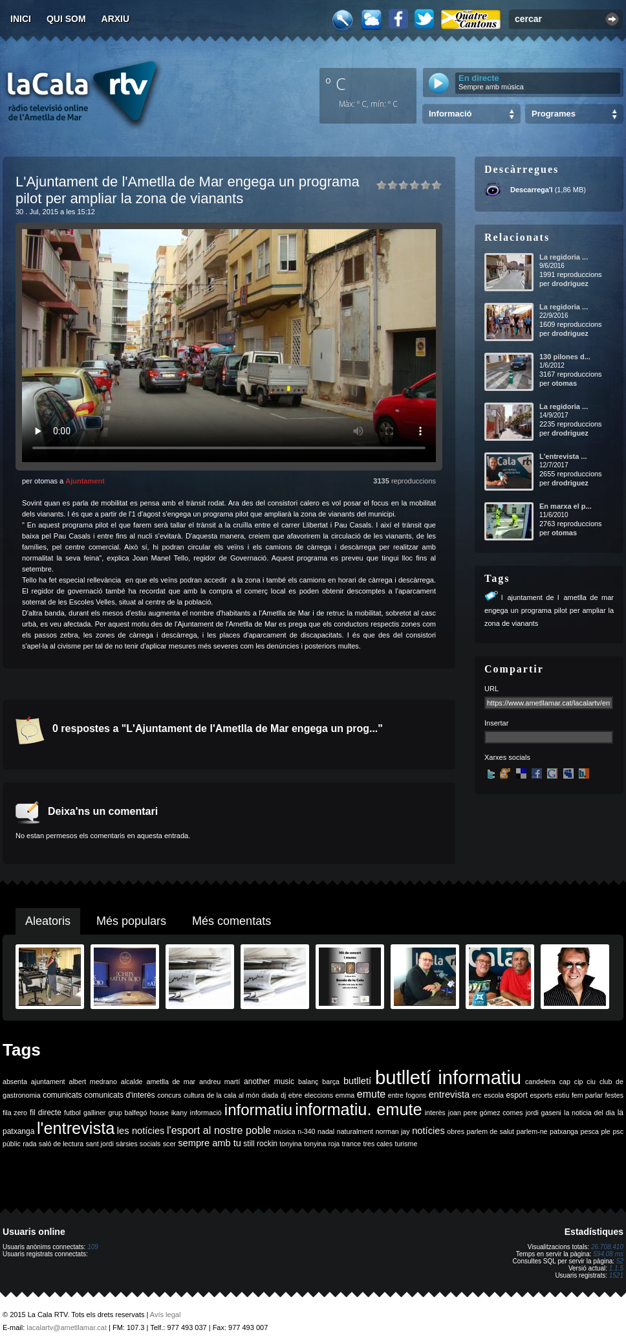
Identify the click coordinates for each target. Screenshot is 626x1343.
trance (352, 1144)
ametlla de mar (170, 1081)
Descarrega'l (531, 190)
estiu (562, 1095)
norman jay (393, 1131)
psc (617, 1131)
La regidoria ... (563, 257)
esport (516, 1095)
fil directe (45, 1112)
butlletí (357, 1081)
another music (269, 1081)
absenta (15, 1081)
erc (477, 1095)
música (285, 1131)
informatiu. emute (358, 1109)
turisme (405, 1144)
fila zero (15, 1112)
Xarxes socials (507, 757)
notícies (428, 1131)
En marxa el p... (565, 506)
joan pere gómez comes (485, 1112)
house (159, 1112)
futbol (72, 1112)
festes (614, 1095)
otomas (564, 383)
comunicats (62, 1095)
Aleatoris (47, 921)
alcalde (132, 1081)
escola (494, 1095)
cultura (194, 1095)
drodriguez (570, 283)
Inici (20, 19)
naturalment (355, 1131)
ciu (591, 1081)
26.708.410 (607, 1246)
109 (92, 1246)
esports (541, 1095)
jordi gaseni (543, 1112)
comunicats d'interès (119, 1095)
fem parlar (587, 1095)
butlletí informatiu (448, 1077)
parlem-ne (532, 1131)
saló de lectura (61, 1144)
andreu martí (219, 1081)
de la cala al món (233, 1095)
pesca (590, 1131)
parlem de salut (490, 1131)
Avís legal (165, 1314)
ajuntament (48, 1081)
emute (371, 1094)
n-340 (306, 1131)
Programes (554, 113)
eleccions (319, 1095)
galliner (94, 1112)
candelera (540, 1081)
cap (564, 1081)
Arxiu (116, 19)
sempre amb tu (209, 1143)
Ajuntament (85, 481)
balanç (308, 1081)
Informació (450, 113)
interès (435, 1112)
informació (206, 1112)
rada (29, 1144)
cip (578, 1081)
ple (605, 1131)
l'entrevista (75, 1128)
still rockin (260, 1143)
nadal (326, 1131)
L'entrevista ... (563, 456)
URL (491, 689)
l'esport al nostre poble (219, 1130)
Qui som (66, 19)
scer (169, 1144)
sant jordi (100, 1144)
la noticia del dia (589, 1112)
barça (331, 1081)
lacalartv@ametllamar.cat (67, 1327)
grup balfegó (127, 1112)
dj (283, 1095)
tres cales (378, 1144)
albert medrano (93, 1081)
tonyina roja (322, 1144)
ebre (295, 1095)
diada (269, 1095)
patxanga (564, 1131)
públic (12, 1144)
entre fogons (407, 1095)
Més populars (131, 921)
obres (455, 1131)
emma (345, 1095)
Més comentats (231, 921)
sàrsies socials (138, 1144)
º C (335, 83)
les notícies (141, 1131)
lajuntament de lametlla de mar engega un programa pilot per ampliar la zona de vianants (549, 610)
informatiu (258, 1109)
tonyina (290, 1144)
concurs (169, 1095)
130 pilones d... (564, 357)
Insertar (496, 723)
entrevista (449, 1094)
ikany (179, 1112)
